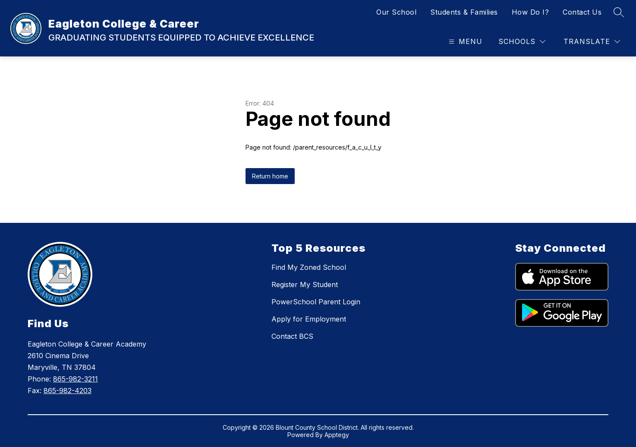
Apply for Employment (308, 319)
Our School (396, 12)
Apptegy (336, 434)
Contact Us (582, 12)
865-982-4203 (67, 390)
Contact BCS (292, 336)
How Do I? (530, 12)
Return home (270, 176)
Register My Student (304, 284)
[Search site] (619, 12)
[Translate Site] (591, 41)
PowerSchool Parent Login (315, 301)
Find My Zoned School (308, 267)
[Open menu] (464, 41)
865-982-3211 (75, 379)
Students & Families (464, 12)
